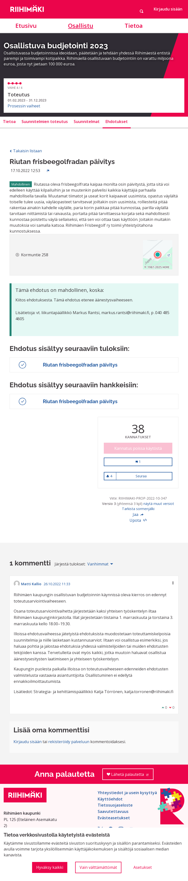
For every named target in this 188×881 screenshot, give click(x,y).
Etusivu (26, 25)
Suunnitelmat (87, 121)
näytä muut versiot (158, 503)
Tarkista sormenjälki (138, 508)
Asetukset (142, 867)
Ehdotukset (117, 121)
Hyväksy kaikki (49, 867)
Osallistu (80, 25)
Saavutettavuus (113, 811)
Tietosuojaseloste (115, 805)
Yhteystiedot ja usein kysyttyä (127, 792)
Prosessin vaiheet (24, 106)
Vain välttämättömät (98, 867)
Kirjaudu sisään (168, 9)
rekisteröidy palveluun (68, 741)
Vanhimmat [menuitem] (97, 564)
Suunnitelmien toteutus (45, 121)
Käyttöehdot (110, 799)
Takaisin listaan (26, 151)
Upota (138, 520)
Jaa (138, 514)
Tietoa (134, 25)
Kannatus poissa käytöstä (138, 448)
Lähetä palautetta (130, 776)
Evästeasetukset (114, 817)
